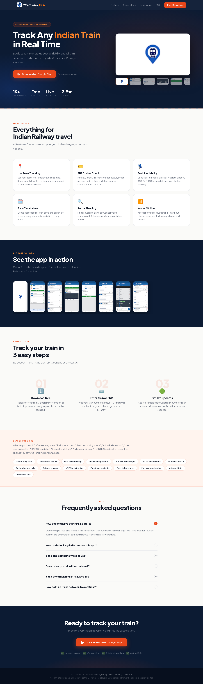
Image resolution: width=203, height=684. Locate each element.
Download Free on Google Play (101, 642)
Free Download (175, 5)
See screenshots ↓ (67, 74)
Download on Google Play (34, 74)
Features (115, 5)
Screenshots (129, 5)
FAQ (158, 5)
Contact (128, 674)
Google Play (101, 674)
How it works (146, 5)
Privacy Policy (115, 674)
